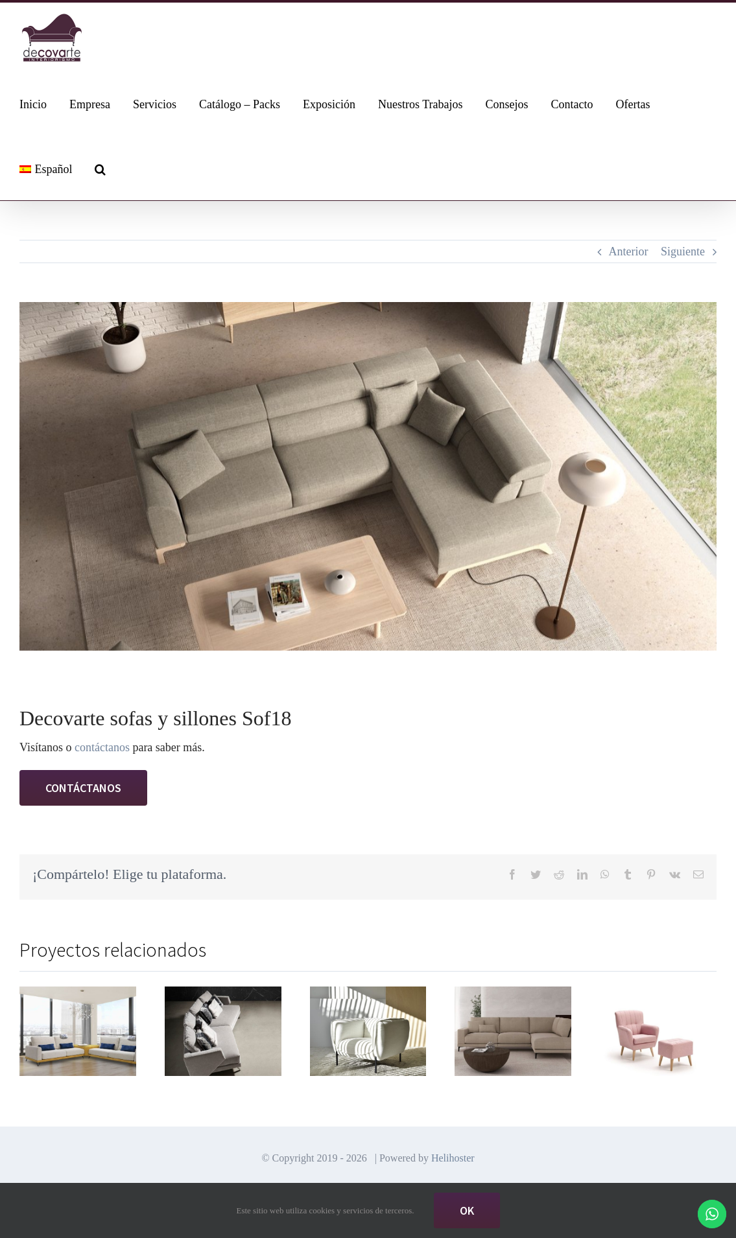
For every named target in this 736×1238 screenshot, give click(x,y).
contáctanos (102, 747)
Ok (467, 1210)
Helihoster (453, 1145)
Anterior (628, 251)
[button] (100, 167)
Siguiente (683, 251)
